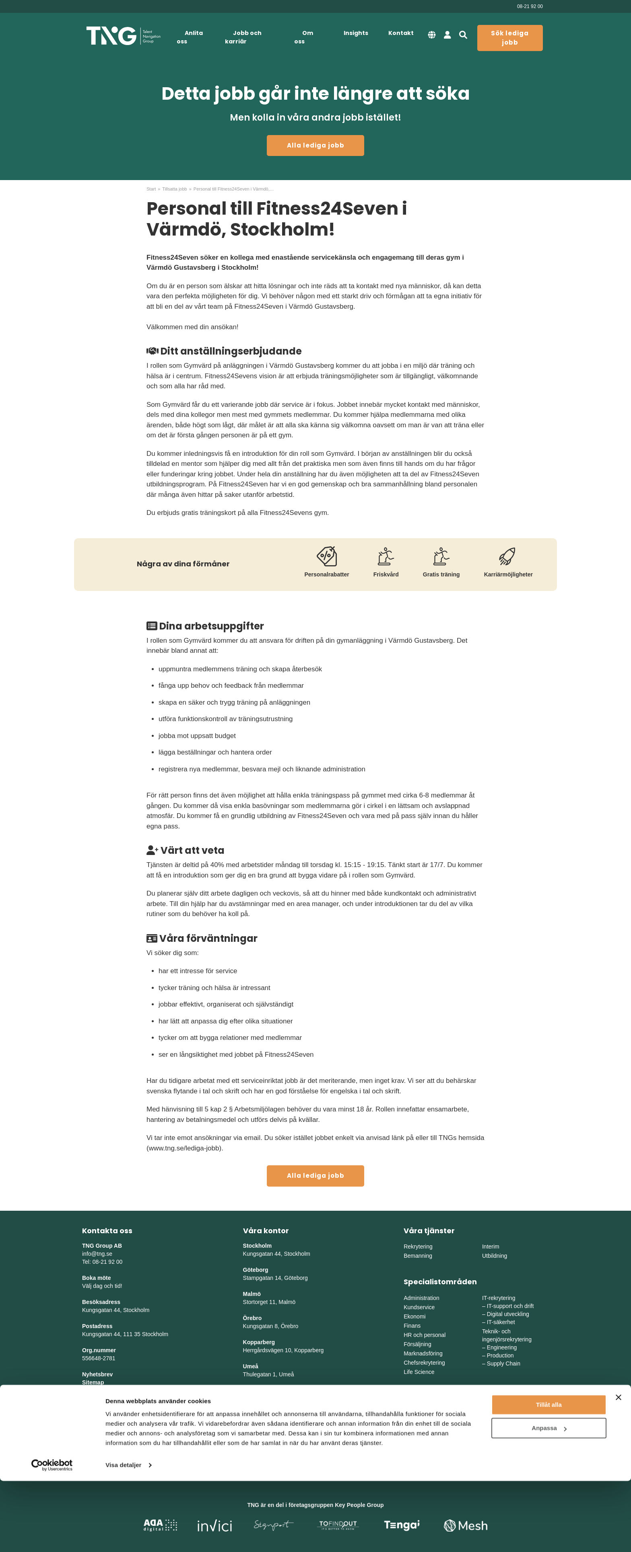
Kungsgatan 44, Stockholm (115, 1310)
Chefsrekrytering (424, 1362)
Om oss (303, 37)
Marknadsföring (423, 1353)
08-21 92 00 (530, 6)
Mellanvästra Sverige (508, 1423)
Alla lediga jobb (315, 145)
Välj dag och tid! (102, 1286)
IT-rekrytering (498, 1298)
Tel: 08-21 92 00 (102, 1262)
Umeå (250, 1366)
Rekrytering (418, 1246)
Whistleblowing (103, 1406)
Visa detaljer (123, 1536)
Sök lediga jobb (510, 38)
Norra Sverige (499, 1432)
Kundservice (419, 1307)
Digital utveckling (508, 1314)
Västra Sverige (422, 1423)
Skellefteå (256, 1390)
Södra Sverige (421, 1432)
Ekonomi (414, 1316)
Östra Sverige (421, 1414)
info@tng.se (97, 1254)
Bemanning (418, 1256)
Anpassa (549, 1499)
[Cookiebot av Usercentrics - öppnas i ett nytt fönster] (52, 1536)
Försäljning (417, 1344)
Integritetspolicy (104, 1390)
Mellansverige (499, 1414)
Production (500, 1355)
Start (151, 189)
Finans (412, 1325)
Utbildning (494, 1256)
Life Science (419, 1372)
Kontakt (401, 33)
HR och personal (424, 1335)
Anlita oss (190, 37)
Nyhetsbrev (97, 1374)
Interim (490, 1246)
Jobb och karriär (243, 37)
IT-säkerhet (501, 1322)
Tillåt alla (549, 1475)
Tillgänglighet (100, 1398)
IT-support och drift (510, 1306)
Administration (421, 1298)
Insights (356, 33)
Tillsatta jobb (174, 189)
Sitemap (93, 1382)
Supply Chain (503, 1363)
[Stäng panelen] (618, 1468)
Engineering (502, 1347)
